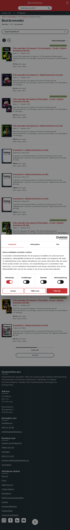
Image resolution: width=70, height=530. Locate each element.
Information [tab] (35, 244)
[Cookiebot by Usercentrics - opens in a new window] (57, 238)
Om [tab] (57, 244)
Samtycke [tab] (12, 244)
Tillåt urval (35, 291)
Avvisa (13, 291)
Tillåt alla (56, 291)
